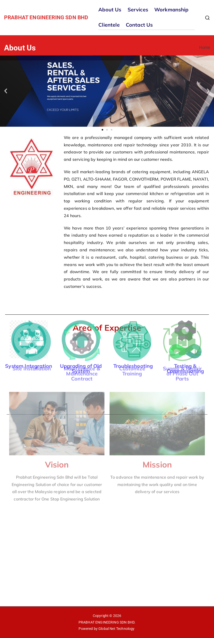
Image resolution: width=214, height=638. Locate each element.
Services (138, 9)
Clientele (108, 25)
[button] (6, 80)
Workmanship (171, 9)
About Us (109, 9)
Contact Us (139, 25)
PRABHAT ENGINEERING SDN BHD (46, 17)
